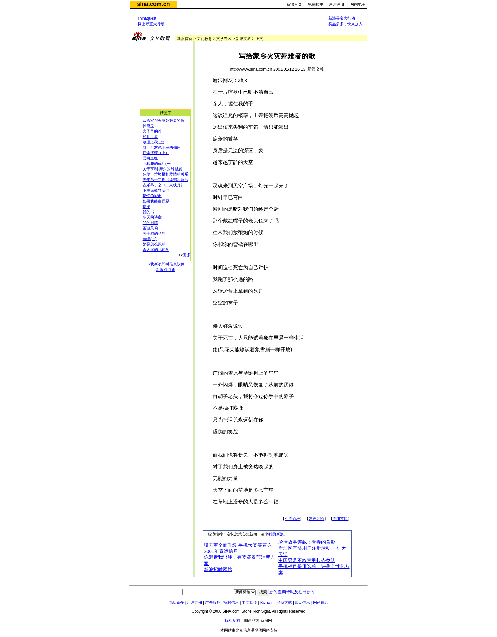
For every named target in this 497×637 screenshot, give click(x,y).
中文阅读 (249, 602)
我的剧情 (150, 223)
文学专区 (223, 38)
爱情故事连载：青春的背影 (306, 542)
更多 (186, 255)
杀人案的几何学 (156, 249)
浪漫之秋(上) (153, 142)
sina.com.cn (153, 4)
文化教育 (204, 38)
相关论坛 (292, 518)
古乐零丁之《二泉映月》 (163, 185)
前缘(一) (150, 239)
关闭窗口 (340, 518)
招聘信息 (231, 602)
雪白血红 (150, 158)
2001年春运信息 (221, 551)
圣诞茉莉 (150, 228)
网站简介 (176, 602)
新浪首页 (294, 4)
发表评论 (316, 518)
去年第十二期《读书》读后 (165, 180)
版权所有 (232, 620)
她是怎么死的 (154, 244)
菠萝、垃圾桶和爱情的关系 (165, 174)
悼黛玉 (148, 126)
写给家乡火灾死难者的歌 (163, 120)
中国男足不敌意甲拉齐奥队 (306, 560)
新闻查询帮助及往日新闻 (292, 592)
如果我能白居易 (156, 201)
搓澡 (146, 206)
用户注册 (336, 4)
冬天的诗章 (152, 217)
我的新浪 (276, 534)
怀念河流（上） (156, 153)
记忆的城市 (152, 196)
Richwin (267, 602)
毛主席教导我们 (156, 190)
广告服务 (212, 602)
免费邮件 (315, 4)
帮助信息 (302, 602)
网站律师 (320, 602)
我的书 (148, 212)
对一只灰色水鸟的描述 (162, 147)
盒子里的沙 (152, 131)
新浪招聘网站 (218, 569)
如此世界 (150, 136)
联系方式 (284, 602)
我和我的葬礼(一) (157, 163)
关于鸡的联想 (154, 233)
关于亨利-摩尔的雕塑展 (162, 169)
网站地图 (357, 4)
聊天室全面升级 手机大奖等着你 (238, 545)
